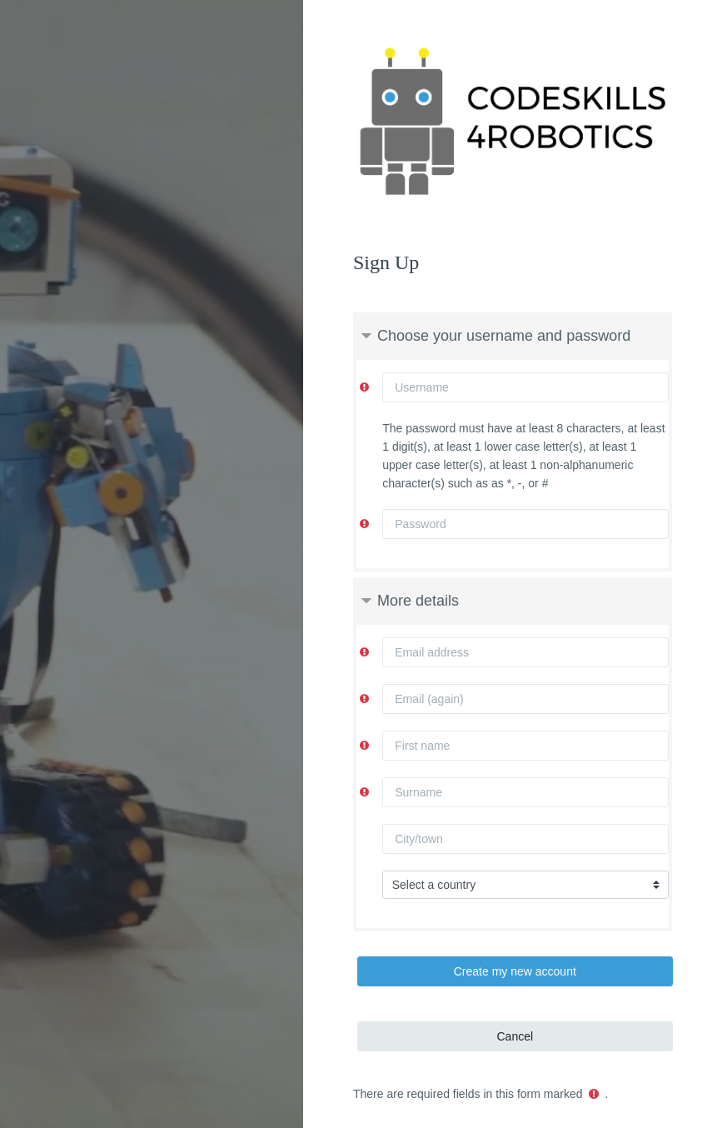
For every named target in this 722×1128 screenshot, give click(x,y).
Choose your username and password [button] (503, 335)
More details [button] (418, 600)
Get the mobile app (360, 1077)
